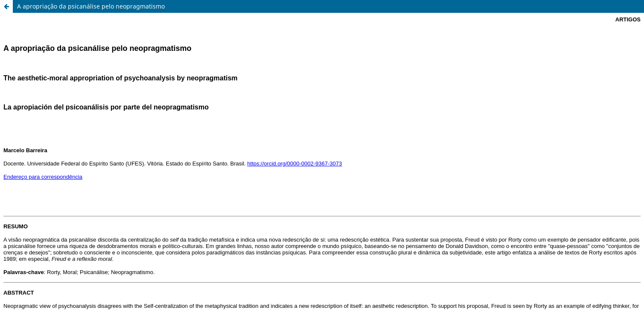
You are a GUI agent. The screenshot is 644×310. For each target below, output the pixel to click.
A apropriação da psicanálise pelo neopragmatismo (91, 6)
